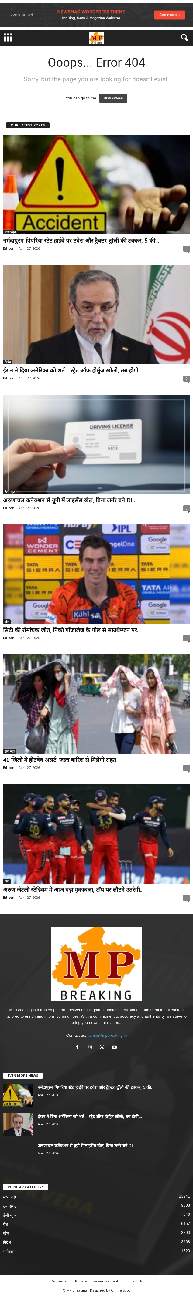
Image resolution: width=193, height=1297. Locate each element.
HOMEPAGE (113, 98)
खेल (7, 621)
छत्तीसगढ (9, 1206)
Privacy (81, 1281)
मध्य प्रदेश (10, 232)
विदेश (8, 362)
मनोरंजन (9, 1251)
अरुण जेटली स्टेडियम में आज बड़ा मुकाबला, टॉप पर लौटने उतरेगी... (73, 890)
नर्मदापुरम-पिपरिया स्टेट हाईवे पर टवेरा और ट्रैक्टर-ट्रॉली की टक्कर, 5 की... (81, 240)
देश (5, 1224)
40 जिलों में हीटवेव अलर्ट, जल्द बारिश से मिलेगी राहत (59, 760)
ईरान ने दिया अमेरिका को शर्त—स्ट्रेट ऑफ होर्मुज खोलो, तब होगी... (72, 370)
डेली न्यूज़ (10, 492)
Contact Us (134, 1281)
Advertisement (106, 1281)
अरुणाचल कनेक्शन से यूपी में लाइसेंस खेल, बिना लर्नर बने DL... (70, 500)
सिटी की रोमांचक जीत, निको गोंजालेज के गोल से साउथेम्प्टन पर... (72, 630)
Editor (8, 248)
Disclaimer (59, 1281)
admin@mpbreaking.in (107, 1035)
